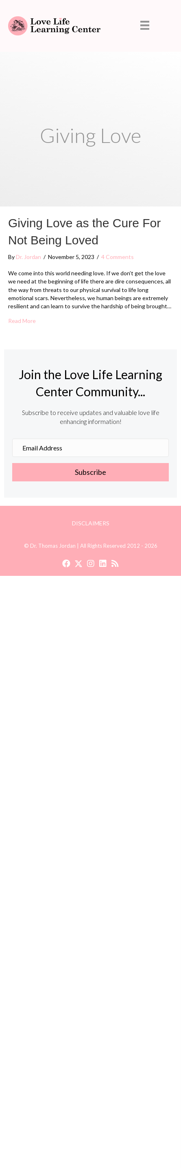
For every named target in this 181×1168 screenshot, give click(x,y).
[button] (90, 472)
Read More (22, 320)
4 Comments (117, 256)
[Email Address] (90, 448)
